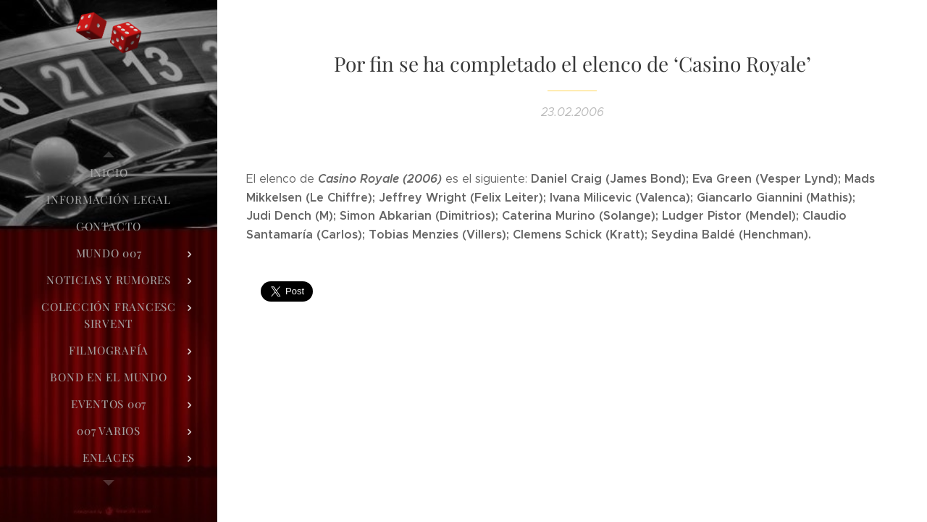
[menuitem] (108, 173)
